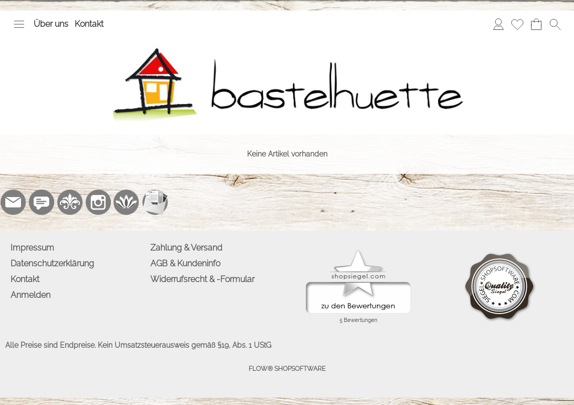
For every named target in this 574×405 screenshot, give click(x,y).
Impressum (32, 248)
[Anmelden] (498, 24)
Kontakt (89, 24)
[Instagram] (98, 202)
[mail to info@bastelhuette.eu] (13, 202)
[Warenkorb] (536, 24)
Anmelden (30, 295)
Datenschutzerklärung (52, 263)
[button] (19, 24)
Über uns (51, 24)
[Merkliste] (517, 24)
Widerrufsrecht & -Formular (202, 279)
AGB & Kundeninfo (185, 263)
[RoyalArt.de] (70, 202)
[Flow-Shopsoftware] (127, 202)
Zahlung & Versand (186, 248)
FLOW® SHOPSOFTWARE (287, 368)
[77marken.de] (41, 202)
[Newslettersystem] (155, 202)
